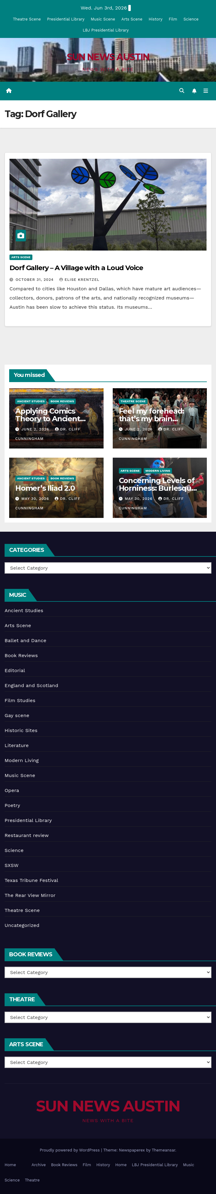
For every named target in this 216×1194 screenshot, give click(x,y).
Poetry (12, 805)
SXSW (12, 865)
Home (10, 1164)
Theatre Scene (27, 19)
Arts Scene (131, 19)
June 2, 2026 (36, 429)
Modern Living (157, 470)
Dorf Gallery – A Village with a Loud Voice (76, 268)
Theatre (32, 1180)
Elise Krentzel (79, 279)
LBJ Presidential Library (106, 30)
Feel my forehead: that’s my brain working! (151, 419)
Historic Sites (21, 730)
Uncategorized (22, 925)
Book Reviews (62, 401)
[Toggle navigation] (205, 91)
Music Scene (103, 19)
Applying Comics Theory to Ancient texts (47, 419)
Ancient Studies (31, 401)
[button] (181, 91)
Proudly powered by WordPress (70, 1150)
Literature (17, 745)
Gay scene (17, 715)
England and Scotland (31, 685)
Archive (38, 1164)
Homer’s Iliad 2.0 (45, 488)
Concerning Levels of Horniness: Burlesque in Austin (157, 488)
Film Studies (20, 700)
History (156, 19)
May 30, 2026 (35, 499)
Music (188, 1164)
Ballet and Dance (25, 640)
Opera (12, 790)
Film (173, 19)
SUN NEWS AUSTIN (108, 57)
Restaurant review (27, 835)
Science (190, 19)
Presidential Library (66, 19)
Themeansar (163, 1150)
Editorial (15, 670)
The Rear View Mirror (30, 895)
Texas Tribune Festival (31, 880)
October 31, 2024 (35, 279)
